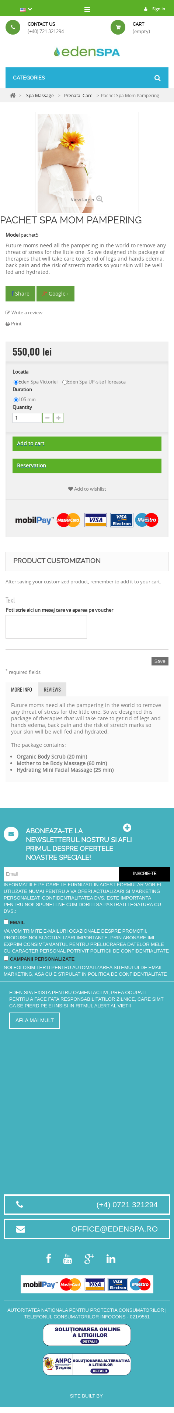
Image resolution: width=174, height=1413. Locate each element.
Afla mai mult (34, 1020)
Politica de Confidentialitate (127, 974)
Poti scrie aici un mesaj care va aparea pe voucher (59, 610)
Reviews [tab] (52, 689)
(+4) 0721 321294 (127, 1204)
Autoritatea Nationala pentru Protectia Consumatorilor (85, 1310)
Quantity (22, 407)
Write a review (24, 312)
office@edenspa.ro (115, 1229)
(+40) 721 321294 (46, 31)
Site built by (87, 1396)
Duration (23, 389)
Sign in (152, 8)
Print (14, 323)
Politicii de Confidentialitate (129, 951)
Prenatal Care (78, 95)
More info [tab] (21, 689)
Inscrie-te (144, 873)
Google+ (55, 293)
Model (13, 235)
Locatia (21, 371)
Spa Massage (40, 95)
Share (20, 293)
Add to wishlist (87, 488)
